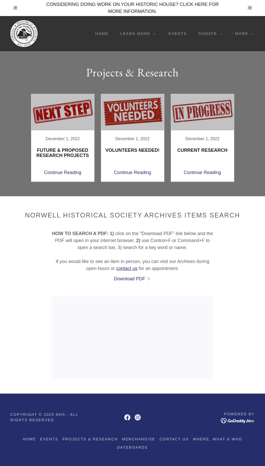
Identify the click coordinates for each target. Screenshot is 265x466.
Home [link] (101, 34)
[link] (24, 33)
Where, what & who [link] (217, 439)
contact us (126, 268)
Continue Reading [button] (62, 172)
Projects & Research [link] (90, 439)
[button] (137, 34)
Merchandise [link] (138, 439)
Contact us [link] (174, 439)
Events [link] (177, 34)
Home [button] (29, 439)
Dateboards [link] (132, 447)
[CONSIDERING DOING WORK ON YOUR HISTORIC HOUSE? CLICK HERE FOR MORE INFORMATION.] (132, 8)
